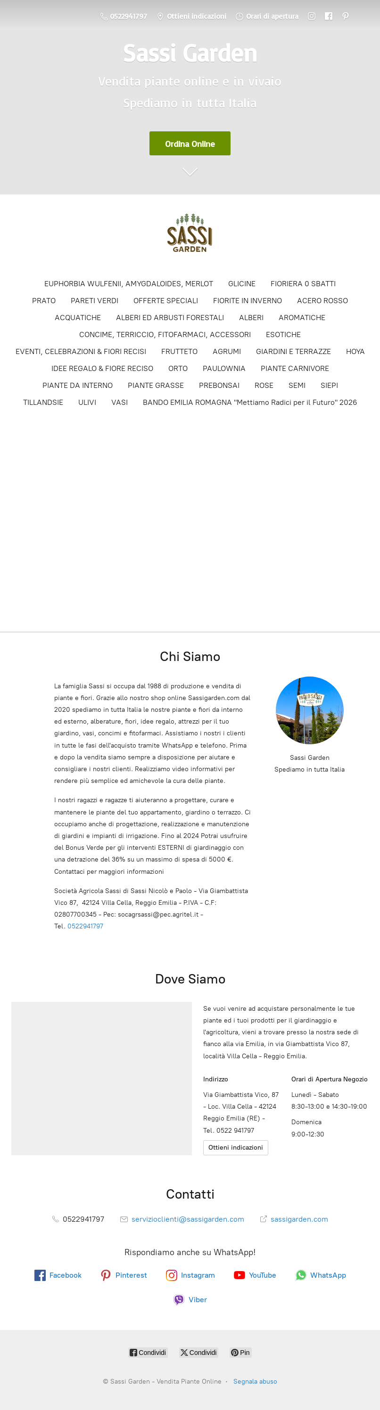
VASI (119, 402)
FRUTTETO (179, 351)
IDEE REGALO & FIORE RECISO (102, 368)
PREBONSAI (219, 385)
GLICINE (242, 283)
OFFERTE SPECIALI (165, 300)
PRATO (44, 300)
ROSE (264, 385)
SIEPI (329, 385)
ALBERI (251, 317)
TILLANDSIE (43, 402)
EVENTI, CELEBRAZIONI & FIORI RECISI (81, 351)
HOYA (355, 351)
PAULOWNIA (224, 368)
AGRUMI (227, 351)
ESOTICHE (283, 334)
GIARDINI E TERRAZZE (293, 351)
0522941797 (85, 926)
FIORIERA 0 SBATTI (303, 283)
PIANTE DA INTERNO (77, 385)
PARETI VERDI (94, 300)
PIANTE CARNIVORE (295, 368)
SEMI (297, 385)
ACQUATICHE (78, 317)
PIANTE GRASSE (156, 385)
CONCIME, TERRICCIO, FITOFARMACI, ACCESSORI (165, 334)
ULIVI (87, 402)
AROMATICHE (302, 317)
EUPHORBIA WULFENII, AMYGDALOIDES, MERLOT (128, 283)
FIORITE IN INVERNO (247, 300)
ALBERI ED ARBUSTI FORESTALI (170, 317)
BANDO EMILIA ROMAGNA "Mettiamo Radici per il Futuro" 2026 (250, 402)
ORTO (178, 368)
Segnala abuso (255, 1382)
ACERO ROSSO (322, 300)
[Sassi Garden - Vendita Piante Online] (190, 235)
